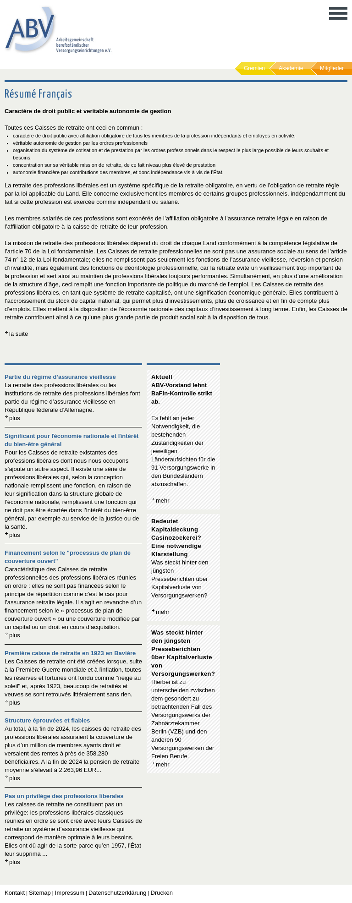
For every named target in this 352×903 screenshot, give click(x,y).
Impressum (69, 892)
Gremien (254, 68)
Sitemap (40, 892)
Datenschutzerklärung (117, 892)
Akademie (291, 68)
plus (14, 418)
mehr (163, 500)
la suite (18, 333)
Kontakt (15, 892)
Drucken (162, 892)
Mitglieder (332, 68)
